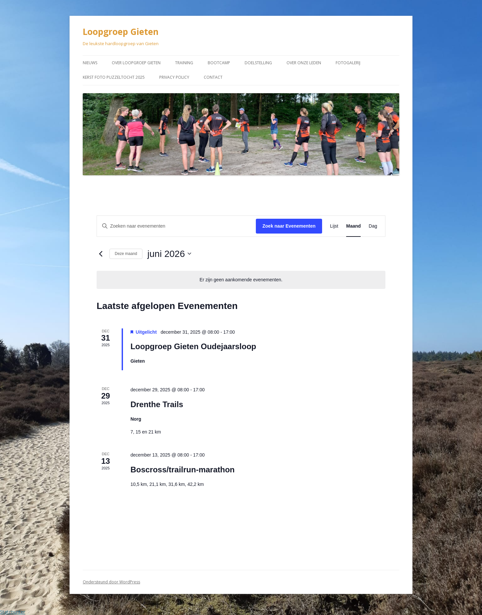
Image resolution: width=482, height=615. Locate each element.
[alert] (241, 280)
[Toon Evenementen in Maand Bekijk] (353, 226)
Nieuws (90, 63)
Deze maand (126, 253)
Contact (213, 77)
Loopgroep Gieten (121, 32)
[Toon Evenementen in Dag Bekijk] (373, 226)
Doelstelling (258, 63)
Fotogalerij (348, 63)
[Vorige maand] (101, 254)
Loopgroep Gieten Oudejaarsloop (193, 346)
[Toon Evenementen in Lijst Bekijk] (334, 226)
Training (184, 63)
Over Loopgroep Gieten (136, 63)
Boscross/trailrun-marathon (183, 469)
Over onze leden (303, 63)
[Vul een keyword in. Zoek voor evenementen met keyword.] (176, 226)
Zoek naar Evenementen (289, 226)
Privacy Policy (174, 77)
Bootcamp (219, 63)
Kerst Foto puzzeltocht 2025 (114, 77)
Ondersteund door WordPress (111, 582)
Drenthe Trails (157, 404)
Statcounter (12, 612)
